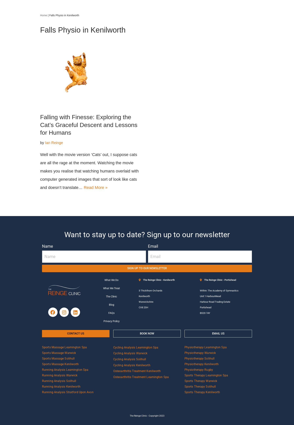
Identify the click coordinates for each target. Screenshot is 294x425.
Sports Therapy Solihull (200, 386)
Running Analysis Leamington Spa (65, 370)
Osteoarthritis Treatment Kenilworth (137, 371)
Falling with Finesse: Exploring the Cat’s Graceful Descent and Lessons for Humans (88, 125)
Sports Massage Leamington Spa (64, 347)
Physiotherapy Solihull (199, 358)
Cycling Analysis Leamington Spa (135, 347)
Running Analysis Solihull (59, 381)
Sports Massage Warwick (59, 353)
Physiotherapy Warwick (200, 353)
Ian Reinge (54, 143)
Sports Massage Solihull (58, 358)
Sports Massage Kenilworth (60, 364)
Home (43, 15)
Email (153, 246)
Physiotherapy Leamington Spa (205, 347)
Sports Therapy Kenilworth (202, 392)
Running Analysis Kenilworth (61, 386)
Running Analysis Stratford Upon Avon (68, 392)
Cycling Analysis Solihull (129, 359)
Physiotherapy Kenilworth (201, 364)
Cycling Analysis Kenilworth (131, 365)
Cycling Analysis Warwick (130, 353)
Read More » (95, 187)
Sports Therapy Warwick (200, 381)
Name (47, 246)
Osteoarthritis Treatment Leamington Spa (141, 377)
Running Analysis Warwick (59, 375)
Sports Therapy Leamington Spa (206, 375)
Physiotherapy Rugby (198, 370)
